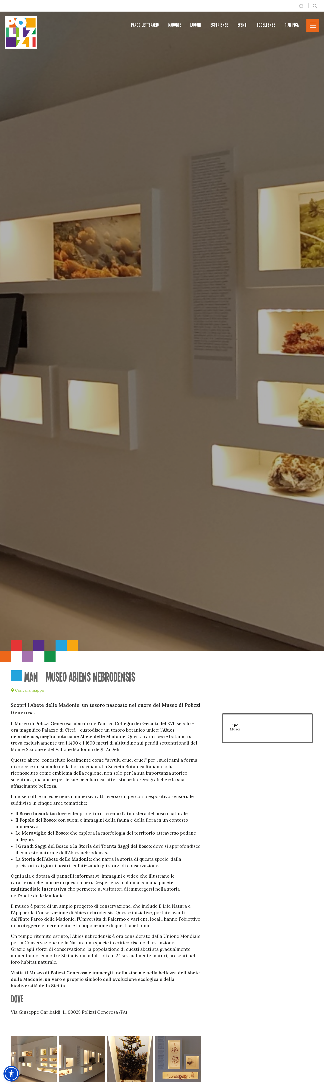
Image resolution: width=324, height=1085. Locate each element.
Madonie (174, 25)
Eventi (242, 25)
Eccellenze (266, 25)
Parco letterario (145, 25)
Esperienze (219, 25)
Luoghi (195, 25)
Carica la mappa (27, 690)
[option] (162, 325)
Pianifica (292, 25)
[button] (11, 1073)
